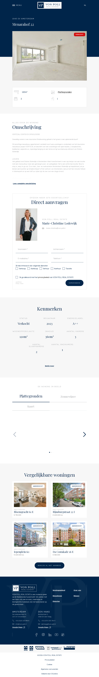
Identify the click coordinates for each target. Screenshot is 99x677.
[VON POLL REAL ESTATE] (49, 5)
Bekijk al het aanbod (49, 566)
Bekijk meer (49, 366)
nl (85, 5)
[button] (21, 81)
